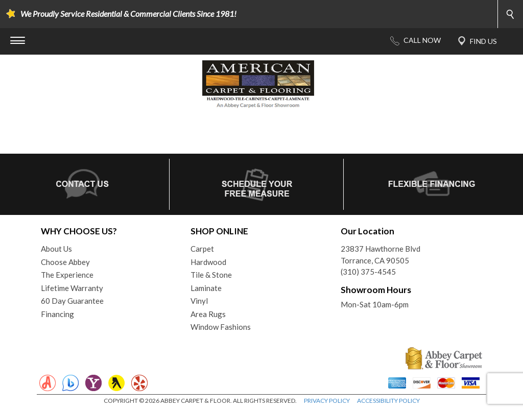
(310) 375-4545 (368, 271)
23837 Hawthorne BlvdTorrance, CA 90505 (380, 254)
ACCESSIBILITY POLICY (388, 400)
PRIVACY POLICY (327, 400)
